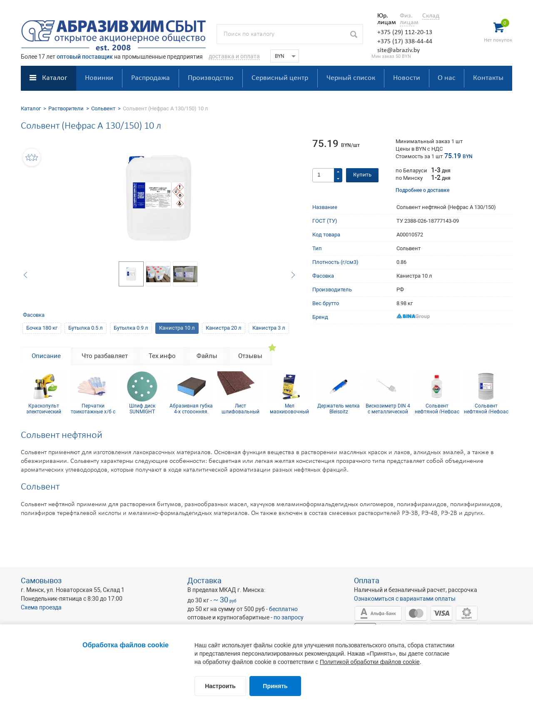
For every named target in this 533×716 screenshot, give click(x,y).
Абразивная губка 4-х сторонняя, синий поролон (191, 408)
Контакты (488, 78)
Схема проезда (41, 607)
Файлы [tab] (207, 356)
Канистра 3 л (268, 328)
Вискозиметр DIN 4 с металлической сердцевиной (388, 408)
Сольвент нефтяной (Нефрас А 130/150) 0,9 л (437, 408)
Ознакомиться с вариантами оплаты (405, 598)
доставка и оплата (234, 56)
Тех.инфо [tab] (162, 356)
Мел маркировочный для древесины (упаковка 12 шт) (289, 408)
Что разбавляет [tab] (105, 356)
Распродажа (150, 78)
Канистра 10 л (177, 328)
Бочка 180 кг (41, 328)
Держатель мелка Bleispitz (338, 408)
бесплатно (283, 609)
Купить (362, 175)
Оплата (366, 580)
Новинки (99, 78)
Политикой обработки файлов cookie (370, 662)
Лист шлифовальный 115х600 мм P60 (240, 408)
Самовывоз (41, 580)
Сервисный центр (280, 78)
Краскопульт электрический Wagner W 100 (43, 408)
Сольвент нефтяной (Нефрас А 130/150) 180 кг (486, 408)
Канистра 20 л (224, 328)
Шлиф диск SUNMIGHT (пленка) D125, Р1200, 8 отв (142, 408)
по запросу (289, 617)
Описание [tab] (46, 356)
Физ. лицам (407, 19)
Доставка (204, 580)
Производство (211, 78)
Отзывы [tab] (250, 356)
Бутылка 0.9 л (131, 328)
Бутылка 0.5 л (85, 328)
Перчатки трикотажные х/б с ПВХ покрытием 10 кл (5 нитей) (92, 408)
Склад (430, 15)
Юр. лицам (384, 19)
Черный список (350, 78)
